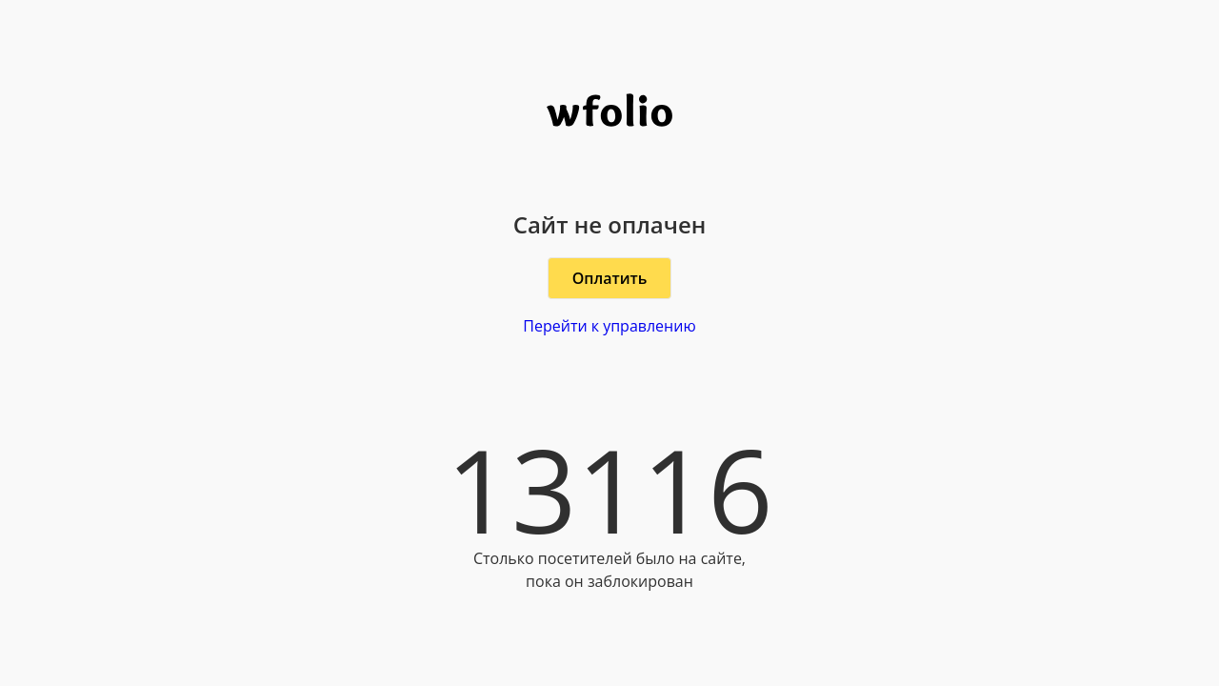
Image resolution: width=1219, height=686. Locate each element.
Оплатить (610, 278)
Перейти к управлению (609, 325)
